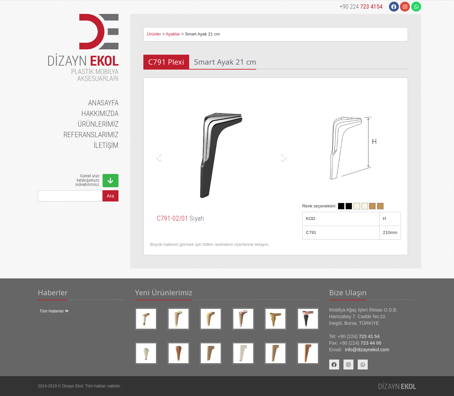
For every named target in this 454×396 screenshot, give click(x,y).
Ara (110, 195)
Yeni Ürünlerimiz (163, 292)
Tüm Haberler (54, 311)
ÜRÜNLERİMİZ (98, 124)
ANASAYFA (103, 103)
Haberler (53, 292)
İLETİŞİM (106, 145)
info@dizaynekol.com (367, 349)
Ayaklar (173, 33)
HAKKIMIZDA (99, 113)
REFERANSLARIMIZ (90, 135)
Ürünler (154, 33)
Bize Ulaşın (348, 292)
